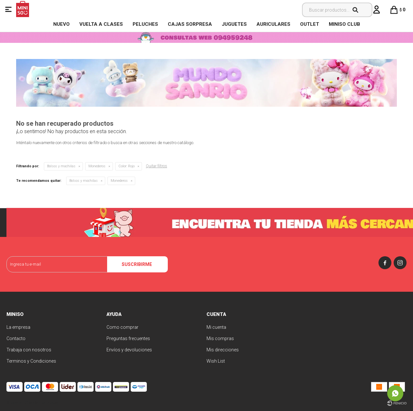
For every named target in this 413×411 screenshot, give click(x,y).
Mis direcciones (222, 349)
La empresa (18, 327)
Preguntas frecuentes (128, 338)
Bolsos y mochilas (61, 166)
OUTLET (309, 24)
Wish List (215, 361)
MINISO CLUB (344, 24)
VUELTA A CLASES (101, 24)
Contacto (15, 338)
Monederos (97, 166)
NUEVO (61, 24)
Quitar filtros (156, 166)
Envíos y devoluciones (129, 349)
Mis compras (220, 338)
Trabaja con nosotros (28, 349)
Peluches (145, 24)
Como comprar (122, 327)
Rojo (126, 166)
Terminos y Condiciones (31, 361)
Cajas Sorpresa (190, 24)
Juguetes (234, 24)
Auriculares (273, 24)
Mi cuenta (216, 327)
